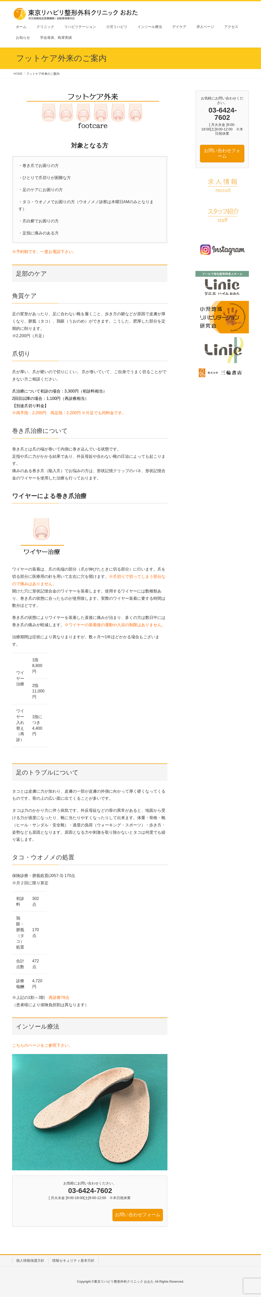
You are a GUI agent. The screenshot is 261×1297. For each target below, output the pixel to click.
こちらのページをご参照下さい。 (42, 1045)
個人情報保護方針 (30, 1260)
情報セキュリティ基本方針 (73, 1260)
